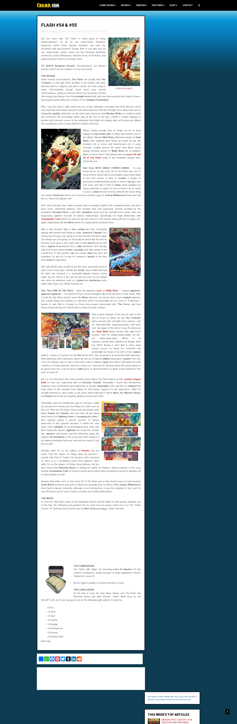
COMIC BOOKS (106, 5)
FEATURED (156, 5)
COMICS (81, 31)
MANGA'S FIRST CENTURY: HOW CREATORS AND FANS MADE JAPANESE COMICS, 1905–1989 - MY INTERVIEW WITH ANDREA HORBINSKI (173, 52)
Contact (186, 5)
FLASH (92, 31)
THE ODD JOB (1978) (174, 87)
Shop (171, 5)
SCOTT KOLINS (102, 31)
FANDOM (140, 5)
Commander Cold (52, 219)
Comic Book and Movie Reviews (51, 720)
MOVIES (124, 5)
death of (107, 293)
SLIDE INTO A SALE (123, 88)
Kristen (85, 454)
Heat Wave (127, 334)
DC (87, 31)
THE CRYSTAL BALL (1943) (177, 71)
